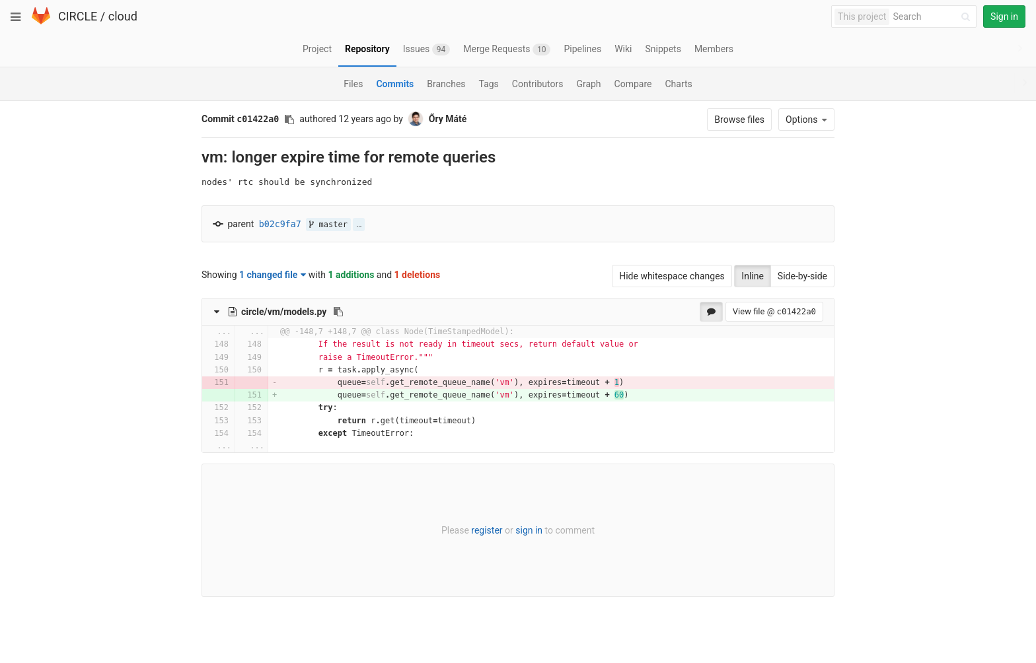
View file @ (774, 311)
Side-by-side (802, 276)
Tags (489, 84)
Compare (633, 84)
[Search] (934, 17)
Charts (678, 84)
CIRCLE (77, 16)
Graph (588, 84)
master (328, 224)
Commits (395, 84)
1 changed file (272, 274)
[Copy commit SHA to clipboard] (289, 119)
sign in (528, 530)
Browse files (739, 119)
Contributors (538, 84)
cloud (122, 16)
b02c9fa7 (280, 224)
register (486, 530)
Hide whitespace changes (672, 276)
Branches (446, 84)
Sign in (1004, 16)
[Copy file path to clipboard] (338, 311)
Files (353, 84)
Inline (752, 276)
